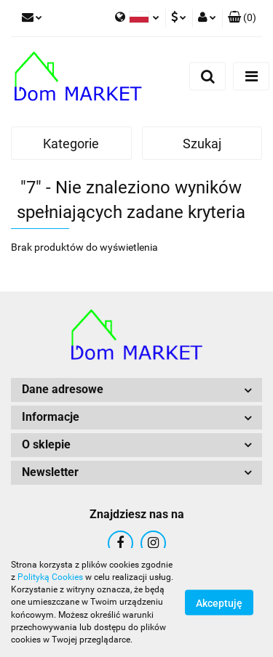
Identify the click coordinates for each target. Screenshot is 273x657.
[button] (242, 18)
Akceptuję (219, 603)
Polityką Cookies (50, 577)
